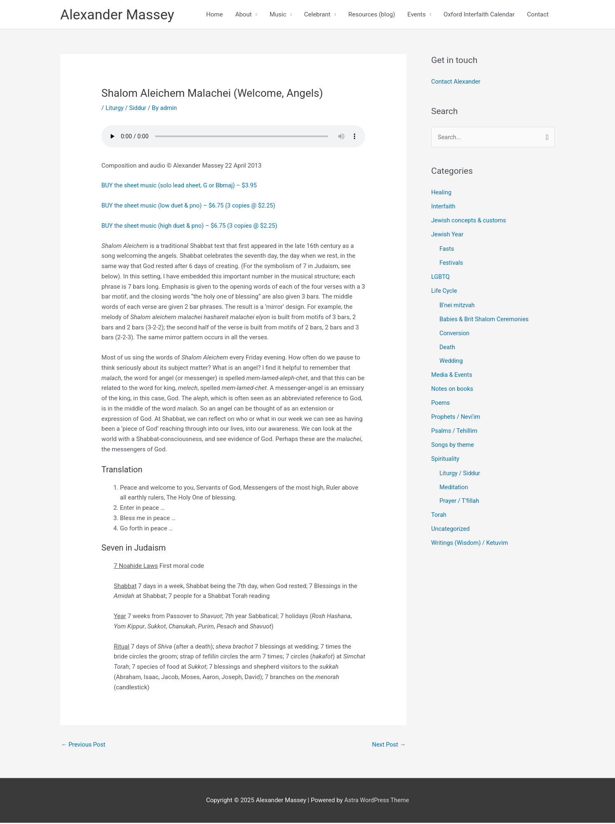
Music (278, 15)
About (243, 15)
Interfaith (443, 207)
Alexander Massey (119, 14)
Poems (441, 403)
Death (447, 347)
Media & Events (452, 375)
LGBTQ (440, 277)
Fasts (447, 250)
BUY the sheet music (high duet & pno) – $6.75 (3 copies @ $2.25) (192, 226)
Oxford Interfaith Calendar (479, 15)
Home (214, 15)
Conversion (454, 333)
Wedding (451, 361)
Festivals (451, 263)
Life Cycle (444, 291)
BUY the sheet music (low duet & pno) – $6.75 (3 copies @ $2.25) (191, 206)
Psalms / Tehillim (455, 431)
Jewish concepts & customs (469, 221)
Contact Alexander (456, 82)
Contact (538, 15)
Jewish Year (448, 235)
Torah (439, 514)
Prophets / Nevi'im (456, 417)
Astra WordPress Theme (376, 801)
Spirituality (445, 458)
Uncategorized (451, 528)
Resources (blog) (371, 15)
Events (416, 15)
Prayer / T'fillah (459, 501)
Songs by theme (453, 444)
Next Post (388, 745)
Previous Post (84, 745)
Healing (441, 193)
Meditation (454, 487)
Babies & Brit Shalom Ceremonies (485, 320)
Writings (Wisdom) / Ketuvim (470, 542)
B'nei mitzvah (457, 306)
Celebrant (317, 15)
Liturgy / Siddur (127, 108)
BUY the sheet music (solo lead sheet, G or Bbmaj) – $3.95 (181, 186)
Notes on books (452, 389)
